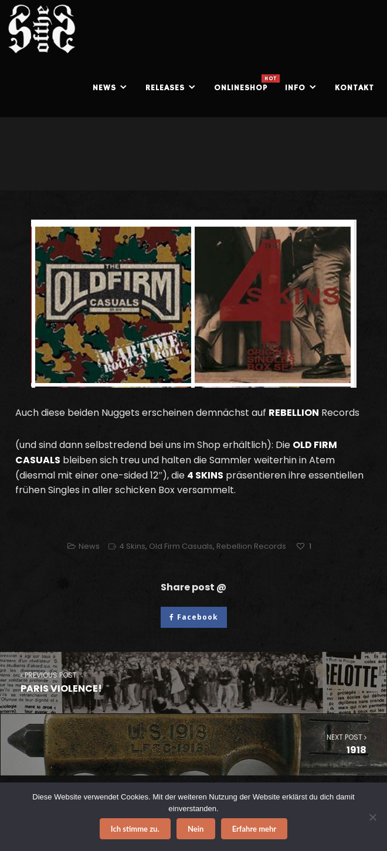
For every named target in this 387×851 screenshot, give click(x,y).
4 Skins (132, 546)
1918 (193, 744)
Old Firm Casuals (181, 546)
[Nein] (372, 817)
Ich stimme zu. (135, 828)
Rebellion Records (251, 546)
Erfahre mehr (254, 828)
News (89, 546)
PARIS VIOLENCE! (193, 682)
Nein (195, 828)
